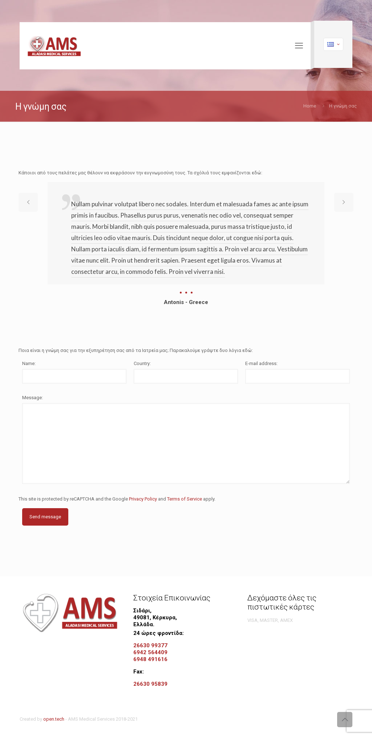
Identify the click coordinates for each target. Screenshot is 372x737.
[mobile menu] (299, 46)
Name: (29, 363)
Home (309, 106)
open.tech (53, 719)
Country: (142, 363)
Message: (32, 397)
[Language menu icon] (333, 44)
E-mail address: (261, 363)
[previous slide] (28, 202)
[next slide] (343, 202)
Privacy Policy (143, 499)
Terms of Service (184, 499)
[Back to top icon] (344, 719)
